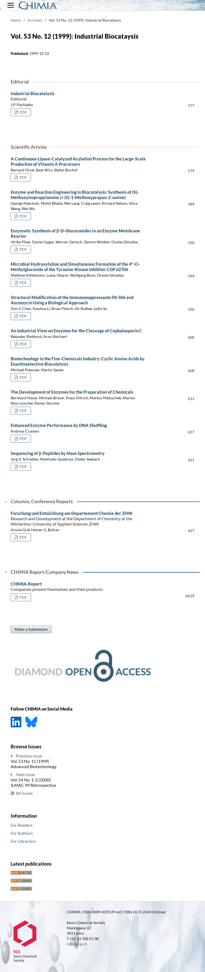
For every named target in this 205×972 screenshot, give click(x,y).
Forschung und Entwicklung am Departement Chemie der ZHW (78, 519)
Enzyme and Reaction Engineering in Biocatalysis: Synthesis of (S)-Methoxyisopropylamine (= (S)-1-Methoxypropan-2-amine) (75, 194)
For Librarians (23, 841)
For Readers (22, 825)
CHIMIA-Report (78, 586)
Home (16, 20)
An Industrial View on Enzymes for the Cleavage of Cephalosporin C (76, 330)
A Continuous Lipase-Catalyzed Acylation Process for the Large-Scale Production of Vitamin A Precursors (78, 161)
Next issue (25, 774)
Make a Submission (31, 629)
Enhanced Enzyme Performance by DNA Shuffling (59, 425)
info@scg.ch (77, 944)
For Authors (22, 833)
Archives (34, 20)
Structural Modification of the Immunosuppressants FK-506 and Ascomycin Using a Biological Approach (72, 300)
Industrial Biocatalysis (78, 96)
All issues (24, 793)
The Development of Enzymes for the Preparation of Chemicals (72, 391)
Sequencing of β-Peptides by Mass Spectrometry (58, 453)
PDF (23, 112)
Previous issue (29, 755)
